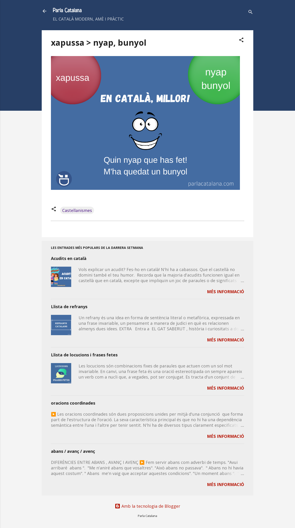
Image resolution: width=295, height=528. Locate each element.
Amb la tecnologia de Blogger (147, 506)
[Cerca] (250, 13)
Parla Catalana (67, 11)
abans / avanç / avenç (73, 451)
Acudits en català (68, 258)
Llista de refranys (69, 306)
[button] (241, 40)
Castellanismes (77, 210)
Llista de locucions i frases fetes (84, 355)
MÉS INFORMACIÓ (225, 291)
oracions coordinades (73, 403)
